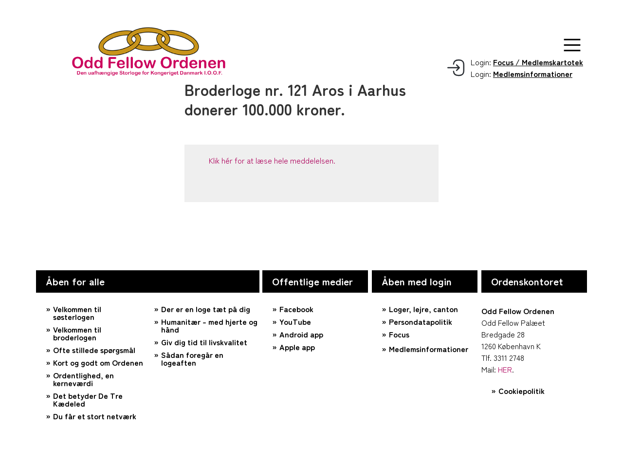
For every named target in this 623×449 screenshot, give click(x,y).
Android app (301, 334)
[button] (572, 45)
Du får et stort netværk (94, 416)
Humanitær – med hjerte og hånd (209, 325)
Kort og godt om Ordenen (98, 362)
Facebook (296, 309)
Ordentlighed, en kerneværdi (83, 379)
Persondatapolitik (420, 321)
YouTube (295, 321)
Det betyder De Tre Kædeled (88, 399)
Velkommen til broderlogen (77, 333)
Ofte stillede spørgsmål (94, 350)
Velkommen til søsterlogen (77, 312)
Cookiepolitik (521, 390)
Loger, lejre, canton (423, 309)
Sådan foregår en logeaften (192, 358)
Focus (399, 334)
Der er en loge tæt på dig (205, 309)
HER (505, 369)
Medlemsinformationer (428, 349)
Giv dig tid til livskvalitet (204, 342)
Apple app (297, 347)
